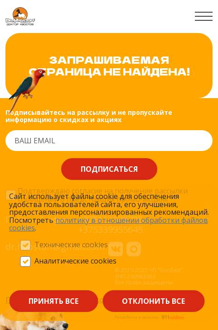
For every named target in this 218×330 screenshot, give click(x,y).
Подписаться (109, 169)
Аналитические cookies (75, 261)
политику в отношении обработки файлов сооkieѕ (108, 224)
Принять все (53, 301)
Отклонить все (153, 301)
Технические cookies (71, 245)
